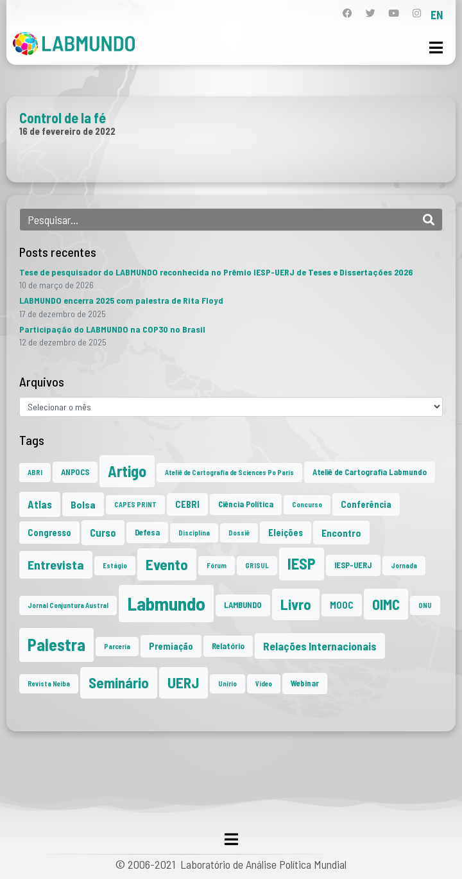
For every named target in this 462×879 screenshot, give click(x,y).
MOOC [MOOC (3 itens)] (342, 605)
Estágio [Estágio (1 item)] (115, 565)
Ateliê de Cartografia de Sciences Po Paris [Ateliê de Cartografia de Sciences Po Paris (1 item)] (229, 472)
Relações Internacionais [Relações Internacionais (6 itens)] (320, 646)
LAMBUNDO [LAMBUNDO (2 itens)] (243, 605)
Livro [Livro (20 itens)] (295, 604)
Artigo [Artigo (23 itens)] (127, 471)
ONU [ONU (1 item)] (425, 605)
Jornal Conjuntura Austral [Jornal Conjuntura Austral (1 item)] (68, 605)
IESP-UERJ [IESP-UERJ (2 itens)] (353, 565)
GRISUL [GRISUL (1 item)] (257, 565)
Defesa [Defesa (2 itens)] (147, 532)
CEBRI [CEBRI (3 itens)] (187, 504)
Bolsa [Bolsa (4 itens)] (83, 504)
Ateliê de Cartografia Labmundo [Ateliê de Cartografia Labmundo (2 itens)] (369, 472)
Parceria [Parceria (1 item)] (117, 646)
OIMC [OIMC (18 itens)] (386, 604)
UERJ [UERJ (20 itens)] (183, 683)
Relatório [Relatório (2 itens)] (228, 646)
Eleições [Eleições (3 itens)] (285, 532)
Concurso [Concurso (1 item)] (307, 504)
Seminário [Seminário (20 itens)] (119, 683)
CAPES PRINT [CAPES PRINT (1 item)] (135, 504)
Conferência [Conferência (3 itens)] (366, 504)
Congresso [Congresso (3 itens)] (49, 532)
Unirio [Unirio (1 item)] (227, 683)
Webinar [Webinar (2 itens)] (305, 683)
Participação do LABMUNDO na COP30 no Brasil (112, 329)
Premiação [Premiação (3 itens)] (171, 646)
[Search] (428, 220)
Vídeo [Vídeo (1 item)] (263, 683)
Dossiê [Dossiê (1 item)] (239, 532)
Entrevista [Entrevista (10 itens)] (56, 564)
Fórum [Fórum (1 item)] (217, 565)
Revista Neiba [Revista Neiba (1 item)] (49, 683)
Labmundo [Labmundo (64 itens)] (166, 603)
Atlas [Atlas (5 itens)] (40, 504)
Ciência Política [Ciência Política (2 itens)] (245, 504)
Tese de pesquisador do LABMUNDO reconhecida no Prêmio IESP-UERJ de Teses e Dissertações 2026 (216, 271)
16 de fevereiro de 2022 (67, 131)
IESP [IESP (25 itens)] (301, 563)
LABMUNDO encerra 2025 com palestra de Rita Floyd (121, 300)
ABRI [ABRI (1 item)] (35, 472)
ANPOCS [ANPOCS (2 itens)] (75, 472)
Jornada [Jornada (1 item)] (404, 565)
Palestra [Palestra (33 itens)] (56, 644)
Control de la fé (62, 117)
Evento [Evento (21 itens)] (167, 564)
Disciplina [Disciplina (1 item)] (194, 532)
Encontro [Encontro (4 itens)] (341, 533)
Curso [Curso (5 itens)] (103, 532)
